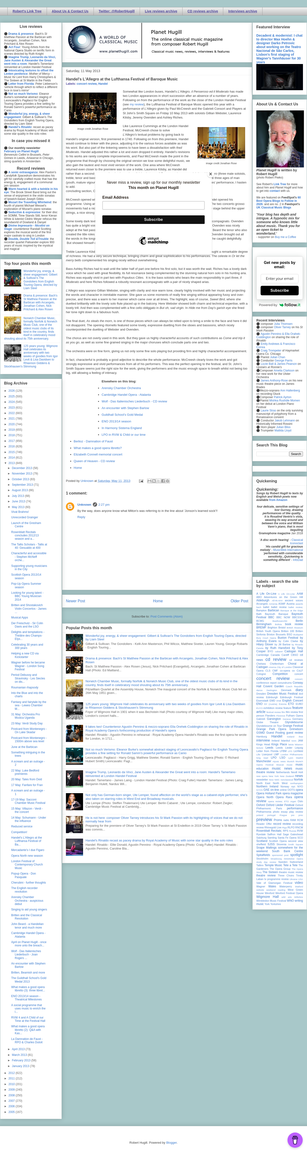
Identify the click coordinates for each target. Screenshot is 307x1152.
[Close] (210, 174)
